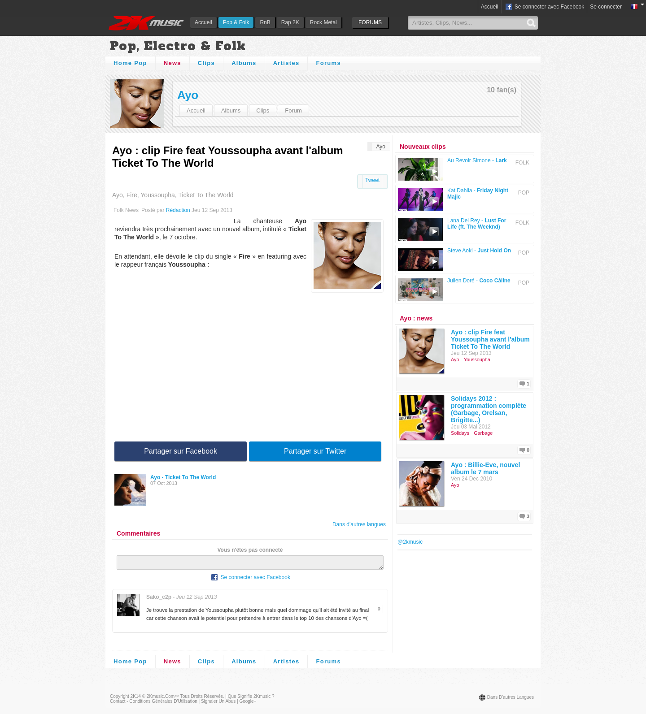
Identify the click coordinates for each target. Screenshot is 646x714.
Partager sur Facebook (180, 451)
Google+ (247, 703)
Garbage (483, 433)
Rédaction (178, 210)
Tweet (372, 180)
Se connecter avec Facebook (544, 7)
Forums (328, 63)
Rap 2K (290, 22)
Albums (243, 63)
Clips (206, 63)
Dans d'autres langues (359, 524)
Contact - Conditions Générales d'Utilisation (153, 703)
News (172, 63)
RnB (265, 22)
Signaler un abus (218, 703)
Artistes (286, 63)
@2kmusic (410, 542)
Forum (293, 110)
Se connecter (606, 7)
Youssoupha (477, 359)
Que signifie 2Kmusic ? (251, 699)
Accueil (203, 22)
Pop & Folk (236, 22)
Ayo (187, 95)
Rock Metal (323, 22)
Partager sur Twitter (315, 451)
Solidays (460, 433)
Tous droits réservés (201, 699)
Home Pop (130, 63)
